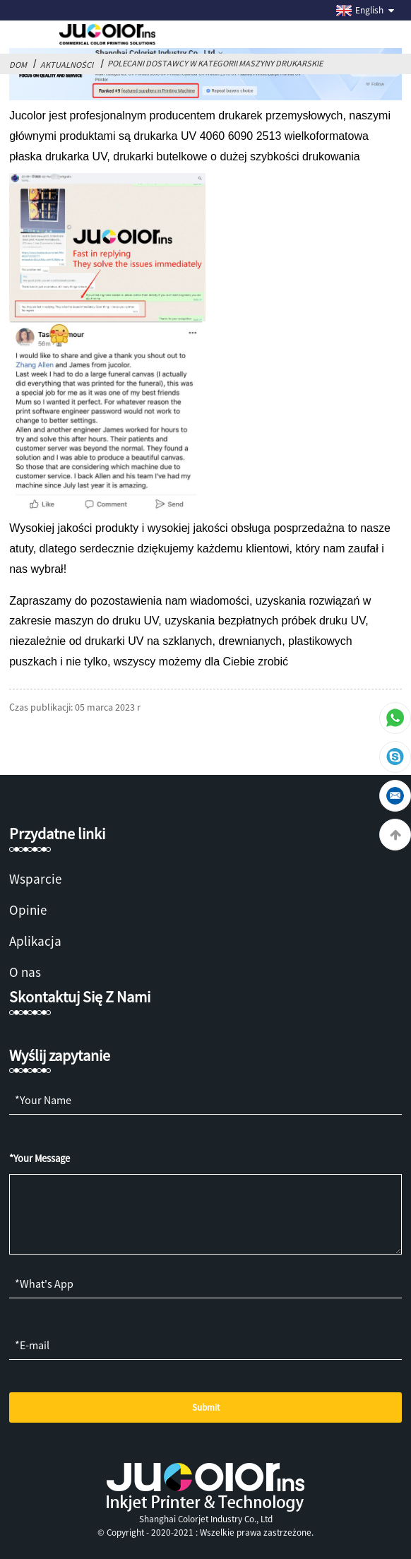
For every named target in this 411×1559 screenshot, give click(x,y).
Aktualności (66, 64)
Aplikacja (35, 940)
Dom (18, 64)
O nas (25, 972)
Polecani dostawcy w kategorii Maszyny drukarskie (215, 63)
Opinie (28, 909)
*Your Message (39, 1158)
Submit (206, 1407)
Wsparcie (35, 878)
